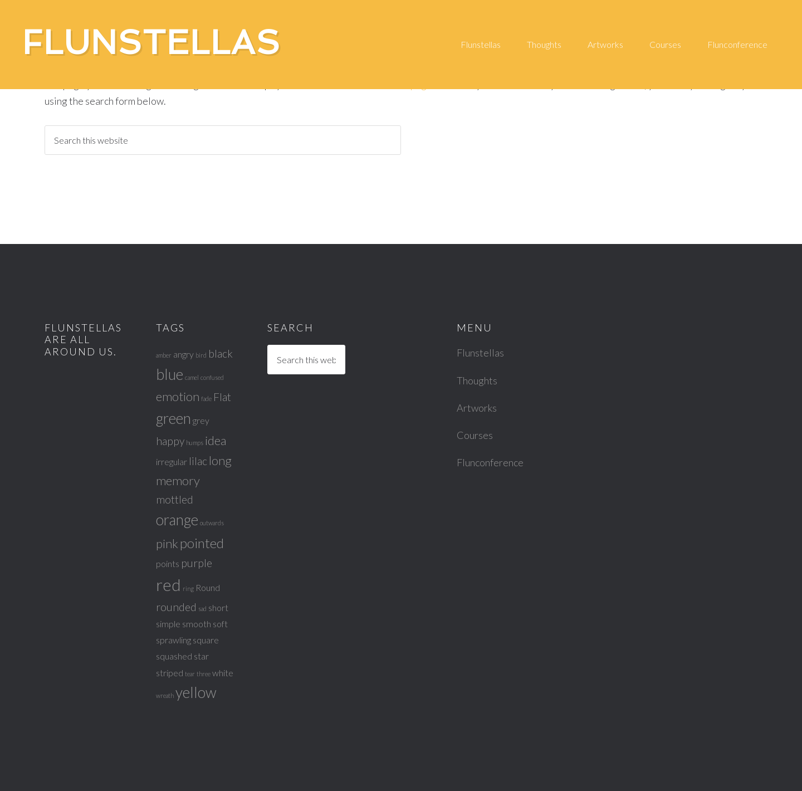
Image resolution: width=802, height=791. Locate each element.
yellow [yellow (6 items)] (196, 692)
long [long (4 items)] (220, 460)
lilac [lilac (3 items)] (198, 461)
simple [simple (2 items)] (168, 623)
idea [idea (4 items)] (215, 440)
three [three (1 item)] (204, 673)
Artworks (477, 408)
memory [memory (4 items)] (178, 480)
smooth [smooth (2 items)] (196, 623)
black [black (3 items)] (220, 353)
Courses (475, 435)
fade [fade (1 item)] (206, 398)
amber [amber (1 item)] (164, 355)
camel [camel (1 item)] (192, 377)
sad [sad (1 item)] (202, 608)
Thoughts (477, 380)
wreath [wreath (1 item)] (165, 695)
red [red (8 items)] (168, 584)
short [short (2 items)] (218, 607)
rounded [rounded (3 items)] (176, 606)
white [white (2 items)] (222, 672)
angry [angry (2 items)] (183, 354)
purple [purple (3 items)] (196, 562)
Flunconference (490, 462)
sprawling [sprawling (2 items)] (173, 639)
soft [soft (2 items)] (220, 623)
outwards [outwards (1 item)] (212, 522)
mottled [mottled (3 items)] (174, 499)
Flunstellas (151, 42)
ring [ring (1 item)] (188, 588)
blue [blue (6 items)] (169, 374)
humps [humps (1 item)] (194, 442)
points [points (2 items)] (167, 563)
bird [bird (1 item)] (201, 355)
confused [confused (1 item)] (212, 377)
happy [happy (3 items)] (170, 440)
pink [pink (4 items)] (167, 543)
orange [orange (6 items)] (177, 520)
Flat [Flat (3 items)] (222, 396)
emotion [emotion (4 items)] (177, 396)
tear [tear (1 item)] (190, 673)
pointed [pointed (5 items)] (202, 543)
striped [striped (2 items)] (169, 672)
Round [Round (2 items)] (207, 587)
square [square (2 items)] (206, 639)
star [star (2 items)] (201, 656)
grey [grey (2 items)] (201, 420)
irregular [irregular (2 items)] (171, 461)
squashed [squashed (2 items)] (174, 656)
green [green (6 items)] (173, 418)
